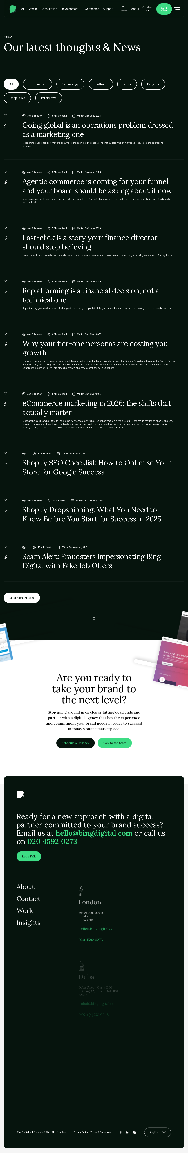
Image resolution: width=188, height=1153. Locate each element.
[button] (32, 9)
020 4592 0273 (52, 844)
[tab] (11, 84)
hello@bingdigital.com (94, 836)
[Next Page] (22, 598)
